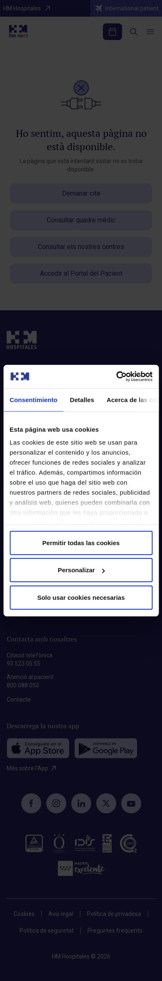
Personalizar (81, 570)
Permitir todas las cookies (81, 542)
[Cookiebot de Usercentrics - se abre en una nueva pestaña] (116, 376)
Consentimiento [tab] (33, 399)
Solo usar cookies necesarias (81, 597)
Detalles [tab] (82, 399)
